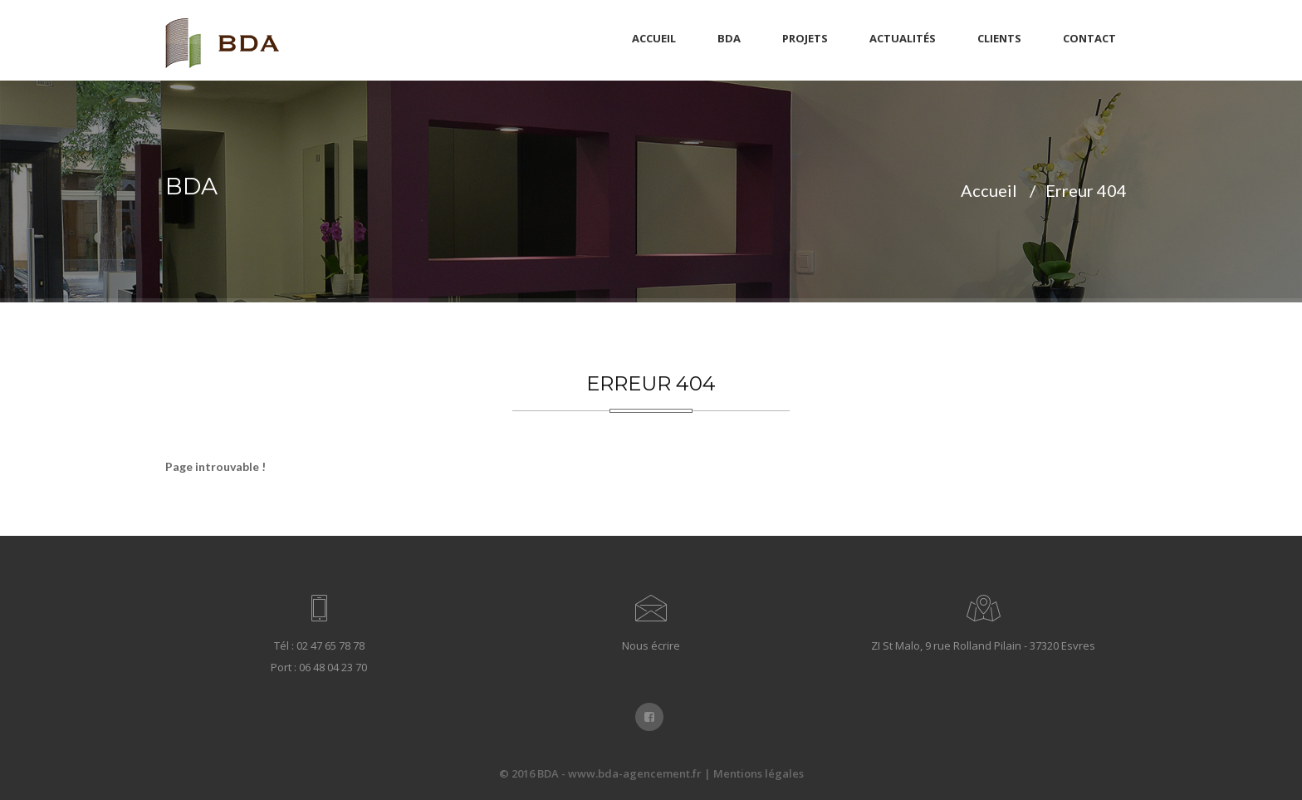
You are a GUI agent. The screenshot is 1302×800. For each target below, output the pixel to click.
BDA (729, 38)
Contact (1089, 38)
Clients (999, 38)
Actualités (902, 38)
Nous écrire (651, 645)
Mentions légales (758, 773)
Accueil (654, 38)
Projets (805, 38)
